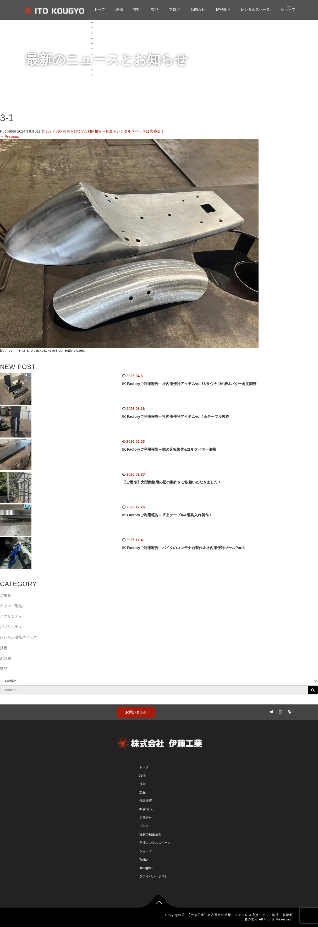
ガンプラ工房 (117, 64)
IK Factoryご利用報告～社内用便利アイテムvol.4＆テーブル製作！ (177, 416)
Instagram (146, 868)
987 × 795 (54, 131)
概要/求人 (146, 809)
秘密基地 (223, 9)
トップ (99, 9)
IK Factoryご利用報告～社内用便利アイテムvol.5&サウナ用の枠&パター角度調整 (189, 384)
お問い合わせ (136, 712)
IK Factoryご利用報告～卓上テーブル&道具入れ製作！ (167, 515)
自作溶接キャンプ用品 (124, 59)
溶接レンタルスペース (155, 843)
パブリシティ (11, 627)
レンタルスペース (255, 9)
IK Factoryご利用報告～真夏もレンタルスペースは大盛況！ (115, 131)
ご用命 (5, 595)
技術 (137, 9)
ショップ (102, 75)
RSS (289, 711)
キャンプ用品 (11, 606)
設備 (119, 9)
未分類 (5, 658)
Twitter (144, 859)
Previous (9, 136)
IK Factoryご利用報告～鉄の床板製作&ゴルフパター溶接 (169, 449)
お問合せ (197, 9)
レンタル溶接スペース (18, 637)
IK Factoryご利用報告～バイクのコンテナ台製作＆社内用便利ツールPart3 (183, 548)
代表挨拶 (145, 801)
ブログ (174, 9)
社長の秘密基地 (150, 834)
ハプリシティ (11, 616)
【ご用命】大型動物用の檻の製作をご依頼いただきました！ (171, 482)
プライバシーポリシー (155, 876)
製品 (154, 9)
